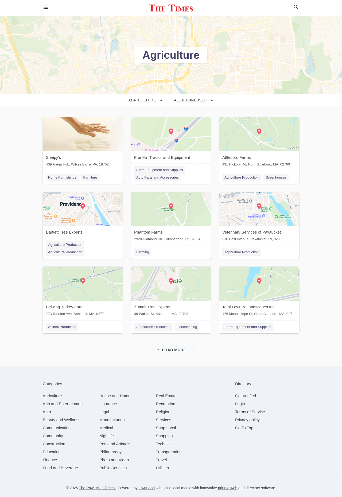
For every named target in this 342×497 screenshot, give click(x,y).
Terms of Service (250, 411)
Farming (142, 252)
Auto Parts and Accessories (157, 177)
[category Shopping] (164, 435)
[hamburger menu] (46, 7)
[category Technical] (164, 443)
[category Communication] (57, 427)
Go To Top (244, 427)
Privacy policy (247, 419)
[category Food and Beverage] (60, 468)
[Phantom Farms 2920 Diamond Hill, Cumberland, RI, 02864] (171, 217)
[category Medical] (106, 427)
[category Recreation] (165, 403)
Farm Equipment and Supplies (159, 170)
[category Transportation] (168, 451)
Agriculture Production (241, 177)
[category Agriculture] (52, 395)
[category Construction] (54, 443)
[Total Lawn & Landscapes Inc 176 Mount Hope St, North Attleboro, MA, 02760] (259, 292)
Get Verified (245, 395)
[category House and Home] (115, 395)
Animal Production (62, 327)
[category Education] (52, 451)
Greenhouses (276, 177)
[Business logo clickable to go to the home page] (171, 8)
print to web (227, 488)
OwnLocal (147, 488)
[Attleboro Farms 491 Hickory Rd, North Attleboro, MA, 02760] (259, 143)
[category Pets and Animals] (114, 443)
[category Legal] (104, 411)
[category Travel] (161, 459)
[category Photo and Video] (114, 459)
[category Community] (53, 435)
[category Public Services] (113, 468)
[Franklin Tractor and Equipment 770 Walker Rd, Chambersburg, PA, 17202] (171, 143)
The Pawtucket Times (97, 488)
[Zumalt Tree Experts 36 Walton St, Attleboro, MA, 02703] (171, 292)
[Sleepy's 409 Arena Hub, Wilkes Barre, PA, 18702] (83, 143)
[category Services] (163, 419)
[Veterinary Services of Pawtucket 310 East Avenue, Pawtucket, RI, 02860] (259, 217)
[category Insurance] (108, 403)
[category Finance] (50, 459)
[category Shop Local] (166, 427)
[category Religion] (163, 411)
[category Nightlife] (106, 435)
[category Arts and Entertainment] (63, 403)
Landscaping (187, 327)
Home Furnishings (62, 177)
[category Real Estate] (166, 395)
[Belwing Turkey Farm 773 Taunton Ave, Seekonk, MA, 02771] (83, 292)
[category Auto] (47, 411)
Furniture (90, 177)
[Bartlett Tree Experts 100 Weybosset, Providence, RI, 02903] (83, 217)
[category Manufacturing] (112, 419)
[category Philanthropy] (110, 451)
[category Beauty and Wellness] (61, 419)
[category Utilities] (162, 468)
